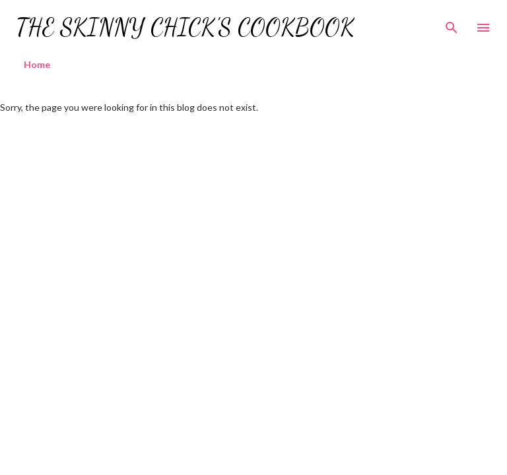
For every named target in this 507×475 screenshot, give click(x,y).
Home (37, 64)
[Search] (451, 24)
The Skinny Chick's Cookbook (185, 27)
